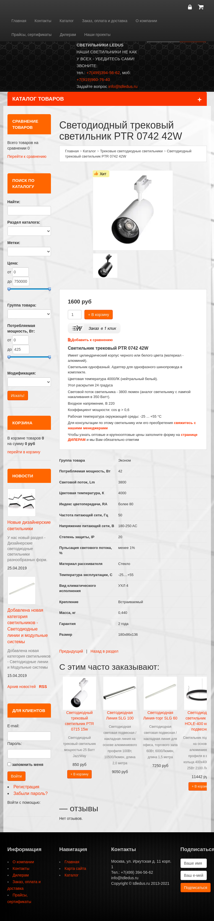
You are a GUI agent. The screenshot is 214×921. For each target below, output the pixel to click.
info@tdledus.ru (122, 86)
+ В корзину (98, 314)
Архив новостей (21, 686)
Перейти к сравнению (27, 156)
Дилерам (68, 34)
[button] (9, 810)
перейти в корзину (23, 452)
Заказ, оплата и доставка (104, 21)
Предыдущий (71, 651)
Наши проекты (97, 34)
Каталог (67, 21)
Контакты (43, 21)
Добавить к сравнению (90, 340)
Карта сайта (75, 868)
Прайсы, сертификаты (32, 34)
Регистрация (27, 786)
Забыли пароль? (31, 793)
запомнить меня (27, 764)
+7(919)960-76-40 (93, 79)
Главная (19, 21)
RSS (43, 686)
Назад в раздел (104, 651)
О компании (146, 21)
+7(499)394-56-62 (103, 72)
